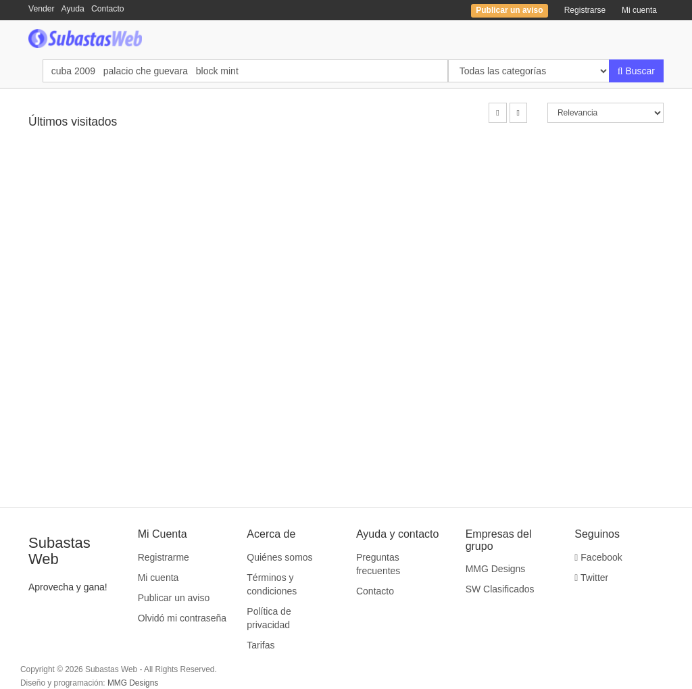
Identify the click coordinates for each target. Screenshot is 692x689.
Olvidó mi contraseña (182, 618)
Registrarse (585, 10)
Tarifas (260, 645)
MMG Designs (496, 568)
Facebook (598, 557)
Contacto (107, 9)
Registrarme (163, 557)
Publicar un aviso (174, 597)
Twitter (591, 577)
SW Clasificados (500, 589)
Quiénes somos (279, 557)
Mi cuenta (639, 10)
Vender (41, 9)
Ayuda (72, 9)
